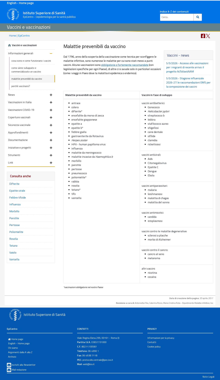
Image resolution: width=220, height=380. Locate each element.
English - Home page (20, 2)
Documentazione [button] (30, 140)
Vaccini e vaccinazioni (28, 27)
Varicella (14, 259)
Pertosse (14, 225)
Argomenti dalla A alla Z (20, 352)
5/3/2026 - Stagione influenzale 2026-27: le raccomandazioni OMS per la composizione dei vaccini (188, 82)
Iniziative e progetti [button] (30, 147)
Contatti (151, 342)
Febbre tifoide (17, 197)
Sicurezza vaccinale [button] (30, 125)
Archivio (12, 356)
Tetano (13, 246)
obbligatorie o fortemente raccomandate (124, 65)
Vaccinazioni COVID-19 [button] (30, 110)
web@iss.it (89, 364)
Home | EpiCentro (19, 35)
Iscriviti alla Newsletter (23, 365)
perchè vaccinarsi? (20, 86)
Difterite (14, 184)
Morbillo (14, 211)
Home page (15, 339)
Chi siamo (13, 348)
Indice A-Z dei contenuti (174, 11)
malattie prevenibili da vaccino (26, 79)
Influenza (14, 204)
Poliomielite (16, 232)
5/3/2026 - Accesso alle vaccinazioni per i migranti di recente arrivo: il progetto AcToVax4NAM (187, 67)
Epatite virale (17, 191)
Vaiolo (12, 252)
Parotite (14, 218)
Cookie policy (154, 346)
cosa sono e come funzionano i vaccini (31, 60)
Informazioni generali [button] (30, 53)
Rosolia (13, 239)
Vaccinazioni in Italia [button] (30, 102)
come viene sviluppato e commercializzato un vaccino (26, 69)
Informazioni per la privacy (160, 338)
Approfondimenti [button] (30, 132)
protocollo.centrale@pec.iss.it (97, 360)
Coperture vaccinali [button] (30, 117)
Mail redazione (19, 369)
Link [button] (30, 162)
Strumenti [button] (30, 155)
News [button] (30, 95)
